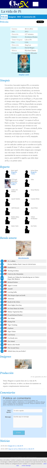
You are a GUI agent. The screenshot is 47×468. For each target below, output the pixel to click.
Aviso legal (13, 457)
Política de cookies (24, 457)
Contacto (34, 457)
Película (4, 17)
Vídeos (13, 174)
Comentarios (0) (28, 17)
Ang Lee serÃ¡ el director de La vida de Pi (21, 449)
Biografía (14, 172)
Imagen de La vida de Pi (15, 446)
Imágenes (12, 17)
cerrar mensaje (26, 465)
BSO (19, 17)
